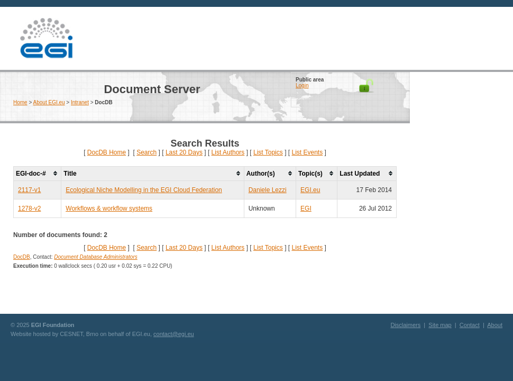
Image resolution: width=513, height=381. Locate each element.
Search (146, 152)
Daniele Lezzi (268, 190)
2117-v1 (29, 190)
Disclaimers (405, 325)
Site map (439, 325)
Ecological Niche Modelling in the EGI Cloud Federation (144, 190)
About (494, 325)
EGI (46, 38)
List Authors (228, 152)
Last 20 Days (184, 152)
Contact (470, 325)
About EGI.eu (49, 102)
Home (20, 102)
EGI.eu (310, 190)
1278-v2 (29, 208)
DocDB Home (106, 152)
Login (302, 85)
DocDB (21, 257)
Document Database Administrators (95, 257)
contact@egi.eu (173, 334)
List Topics (268, 152)
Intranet (80, 102)
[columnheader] (37, 173)
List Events (307, 152)
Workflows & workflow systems (109, 208)
